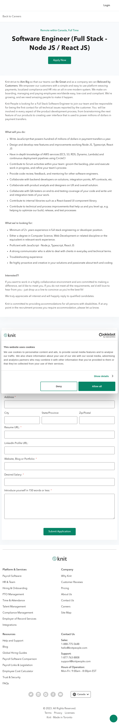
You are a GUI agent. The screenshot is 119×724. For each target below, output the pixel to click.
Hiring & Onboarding (15, 588)
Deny (59, 386)
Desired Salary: (14, 475)
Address (10, 397)
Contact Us (67, 600)
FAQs (6, 683)
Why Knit (66, 576)
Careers (65, 606)
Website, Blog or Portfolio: (20, 459)
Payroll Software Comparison (20, 659)
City (6, 413)
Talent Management (14, 606)
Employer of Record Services (19, 619)
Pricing (65, 588)
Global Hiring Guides (15, 653)
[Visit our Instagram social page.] (45, 694)
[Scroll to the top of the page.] (113, 718)
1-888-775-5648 (70, 644)
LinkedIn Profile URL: (16, 443)
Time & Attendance (14, 600)
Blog (5, 647)
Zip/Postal (85, 413)
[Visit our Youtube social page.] (60, 694)
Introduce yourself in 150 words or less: (28, 490)
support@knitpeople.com (76, 661)
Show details (101, 376)
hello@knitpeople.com (74, 648)
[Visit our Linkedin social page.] (38, 694)
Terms (48, 713)
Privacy (58, 713)
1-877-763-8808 (70, 657)
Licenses (70, 713)
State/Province (50, 413)
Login (106, 5)
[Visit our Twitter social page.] (31, 694)
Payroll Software (12, 576)
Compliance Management (18, 613)
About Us (66, 594)
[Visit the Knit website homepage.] (59, 558)
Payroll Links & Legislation (18, 665)
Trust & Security (12, 677)
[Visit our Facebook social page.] (53, 694)
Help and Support (13, 641)
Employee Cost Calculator (18, 671)
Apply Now (59, 60)
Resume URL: (12, 427)
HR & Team (9, 582)
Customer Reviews (72, 582)
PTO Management (13, 594)
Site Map (66, 613)
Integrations (10, 625)
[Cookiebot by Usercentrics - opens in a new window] (101, 335)
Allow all (97, 386)
